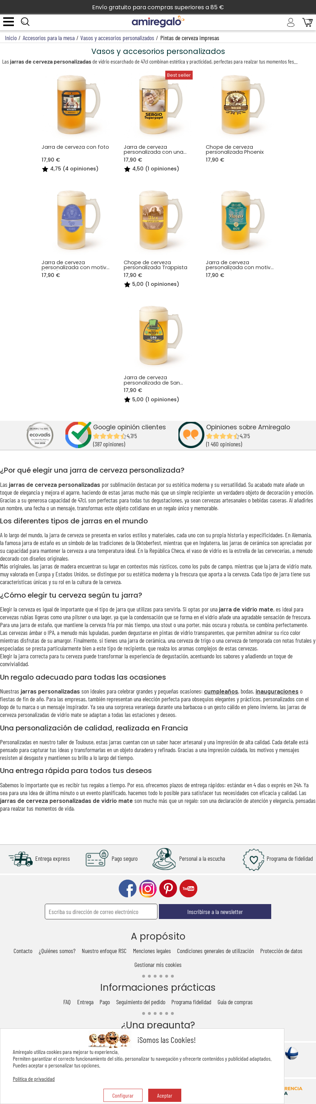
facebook (127, 889)
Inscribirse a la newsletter (215, 911)
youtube (188, 889)
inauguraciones (277, 691)
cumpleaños (221, 691)
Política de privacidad (34, 1078)
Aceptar (164, 1095)
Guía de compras (235, 1002)
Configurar (123, 1095)
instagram (148, 889)
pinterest (168, 889)
